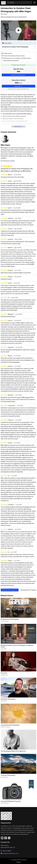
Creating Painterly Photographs (10, 725)
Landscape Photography (8, 775)
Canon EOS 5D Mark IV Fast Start (11, 801)
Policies (18, 862)
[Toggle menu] (34, 2)
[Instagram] (9, 838)
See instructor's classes (8, 161)
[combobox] (19, 2)
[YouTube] (2, 838)
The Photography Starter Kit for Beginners (13, 751)
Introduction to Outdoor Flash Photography (15, 47)
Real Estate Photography (8, 699)
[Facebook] (5, 838)
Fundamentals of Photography (10, 619)
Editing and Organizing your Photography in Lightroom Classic (17, 646)
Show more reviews (9, 590)
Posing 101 (4, 673)
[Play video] (18, 30)
